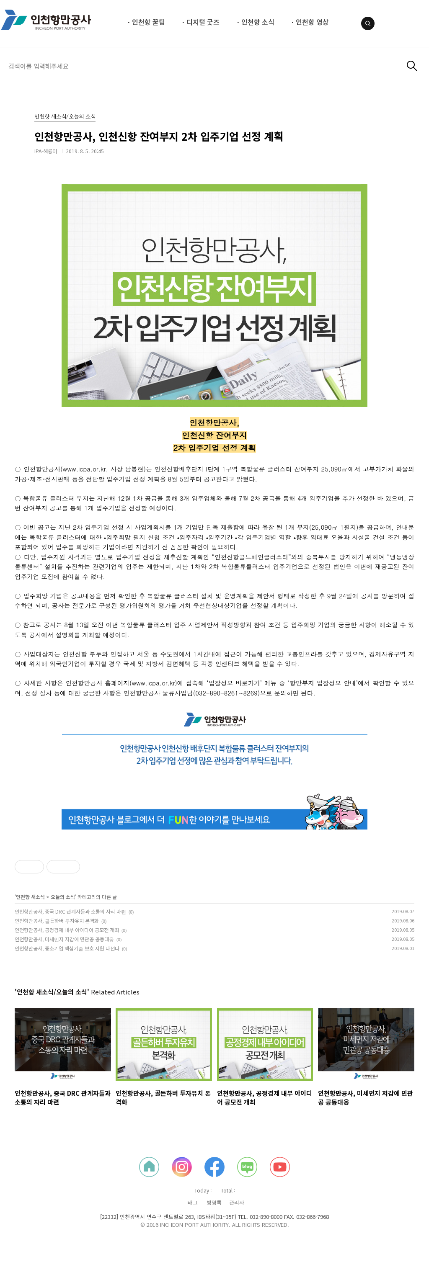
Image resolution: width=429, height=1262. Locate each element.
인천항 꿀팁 (148, 22)
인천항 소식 (257, 22)
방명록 (214, 1202)
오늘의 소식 (63, 896)
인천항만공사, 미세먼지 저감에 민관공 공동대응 (64, 939)
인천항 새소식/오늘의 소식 (65, 117)
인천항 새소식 (30, 896)
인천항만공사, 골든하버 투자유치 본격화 (57, 920)
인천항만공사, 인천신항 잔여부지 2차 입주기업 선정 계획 (158, 136)
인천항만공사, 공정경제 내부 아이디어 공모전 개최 (67, 929)
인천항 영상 (312, 22)
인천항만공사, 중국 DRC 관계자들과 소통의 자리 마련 (70, 911)
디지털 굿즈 (203, 22)
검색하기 (412, 66)
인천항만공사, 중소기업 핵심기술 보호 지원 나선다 (67, 948)
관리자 (236, 1202)
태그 (193, 1202)
